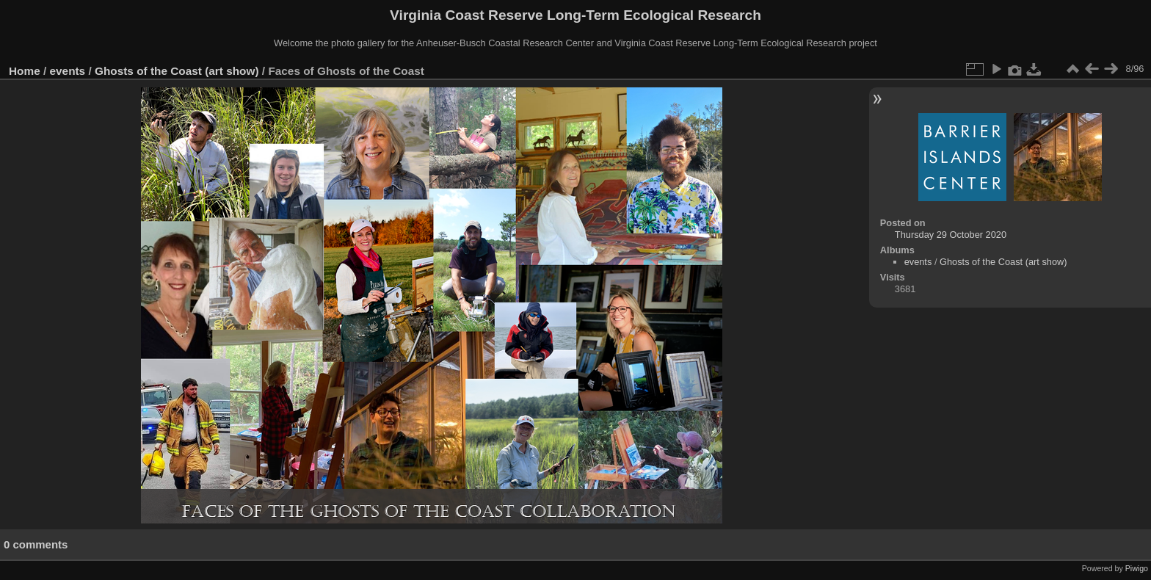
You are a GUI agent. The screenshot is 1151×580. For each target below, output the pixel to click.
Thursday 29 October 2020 (950, 234)
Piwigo (1136, 568)
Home (24, 71)
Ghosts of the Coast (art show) (177, 71)
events (68, 71)
